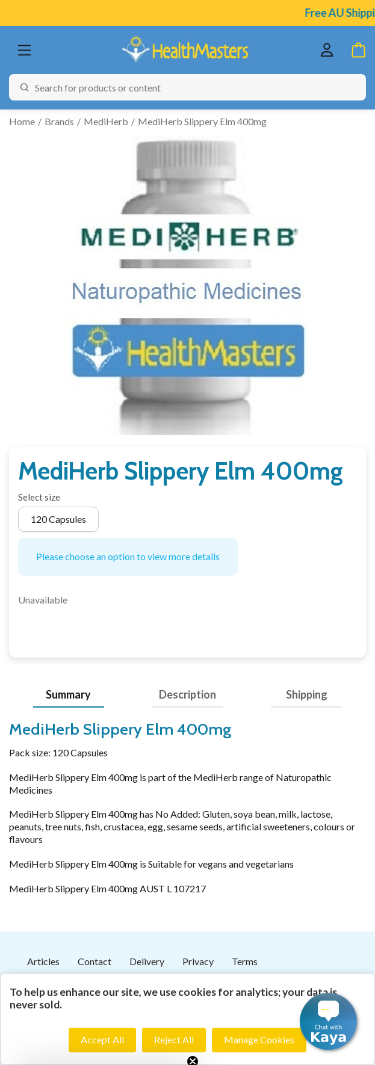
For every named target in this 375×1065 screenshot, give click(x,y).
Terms (245, 961)
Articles (43, 961)
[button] (328, 1021)
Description (187, 694)
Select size (39, 497)
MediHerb (106, 121)
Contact (94, 961)
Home (22, 121)
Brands (59, 121)
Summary (68, 694)
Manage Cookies (259, 1039)
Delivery (146, 961)
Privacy (198, 961)
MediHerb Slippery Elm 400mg (202, 121)
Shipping (306, 694)
